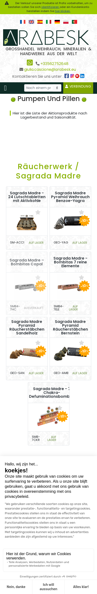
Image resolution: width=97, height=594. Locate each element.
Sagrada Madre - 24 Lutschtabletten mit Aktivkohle (27, 197)
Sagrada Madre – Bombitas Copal (27, 262)
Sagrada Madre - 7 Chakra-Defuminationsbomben (51, 392)
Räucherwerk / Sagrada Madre (48, 171)
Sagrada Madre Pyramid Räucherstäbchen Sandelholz (26, 327)
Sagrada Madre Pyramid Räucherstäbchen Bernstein (70, 327)
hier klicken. (62, 11)
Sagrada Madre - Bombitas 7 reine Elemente (70, 262)
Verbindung (78, 86)
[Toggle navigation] (5, 88)
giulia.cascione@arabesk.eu (50, 69)
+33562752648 (54, 63)
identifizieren (50, 7)
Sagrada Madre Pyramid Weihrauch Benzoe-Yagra (70, 197)
